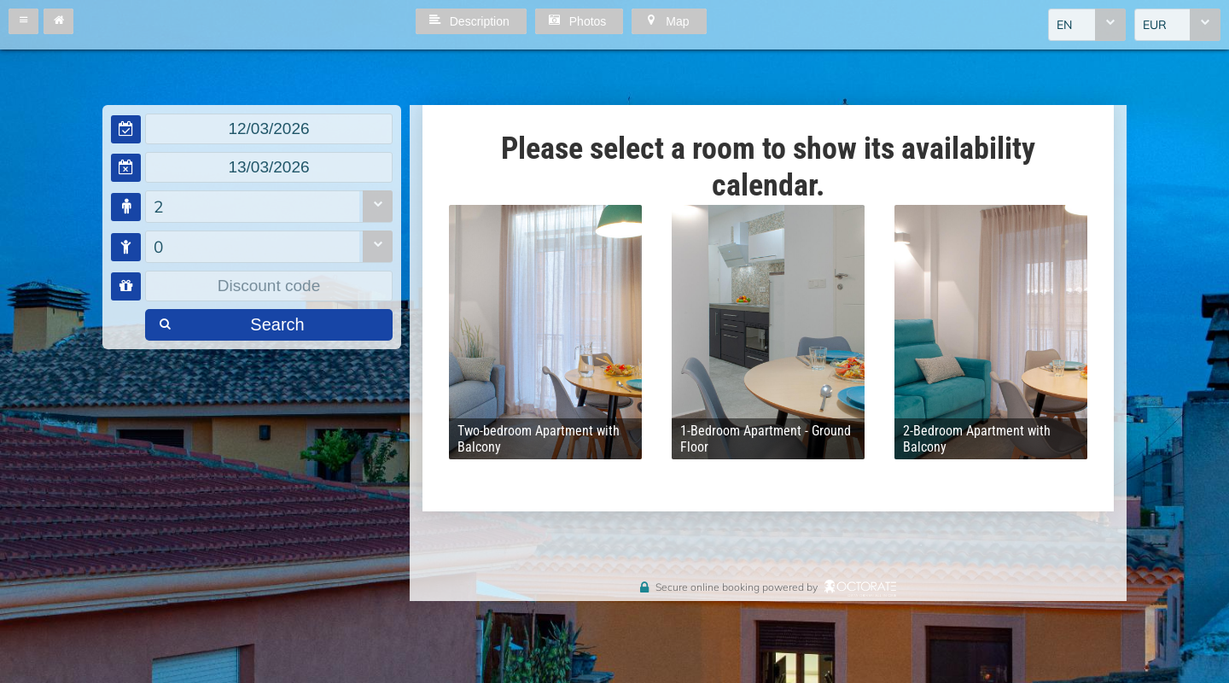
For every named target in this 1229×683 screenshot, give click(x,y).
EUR (1155, 24)
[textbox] (269, 129)
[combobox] (1087, 25)
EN (1064, 24)
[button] (23, 21)
